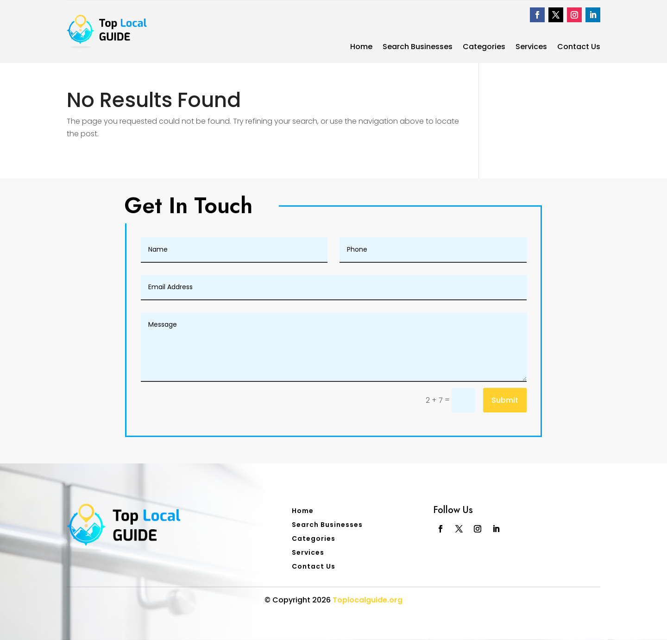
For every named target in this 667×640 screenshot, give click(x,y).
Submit (504, 400)
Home (361, 48)
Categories (484, 48)
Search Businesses (418, 48)
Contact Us (578, 48)
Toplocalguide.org (368, 600)
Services (531, 48)
